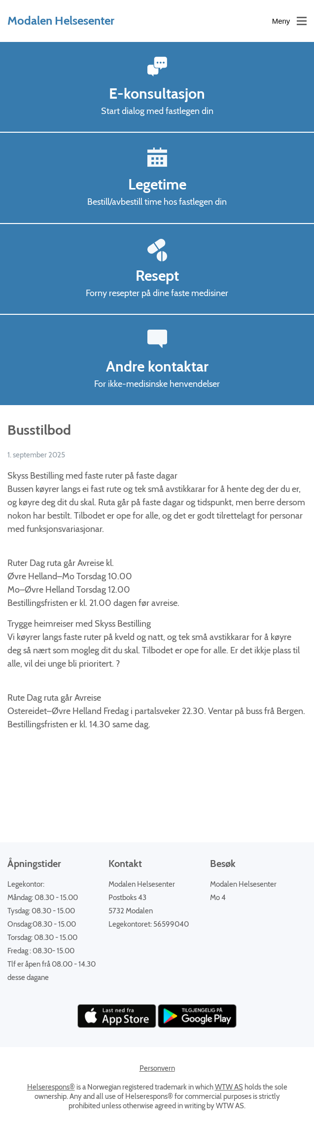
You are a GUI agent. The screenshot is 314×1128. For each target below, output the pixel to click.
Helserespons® (51, 1087)
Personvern (157, 1068)
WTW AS (229, 1087)
